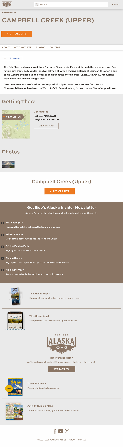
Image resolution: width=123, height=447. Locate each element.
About (6, 47)
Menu (115, 4)
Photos (40, 47)
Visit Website (17, 34)
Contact (55, 47)
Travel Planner (36, 383)
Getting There (23, 47)
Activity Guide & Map (40, 406)
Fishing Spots (9, 13)
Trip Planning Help (61, 358)
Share (15, 59)
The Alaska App (39, 316)
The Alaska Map (39, 294)
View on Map (46, 126)
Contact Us (61, 369)
